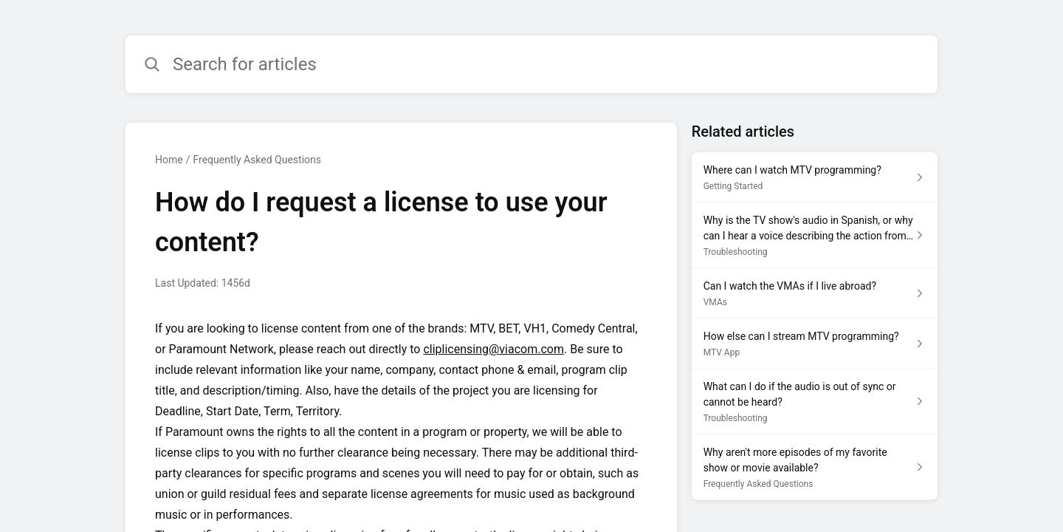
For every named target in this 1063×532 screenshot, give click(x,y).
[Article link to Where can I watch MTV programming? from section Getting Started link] (815, 177)
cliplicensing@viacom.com (493, 349)
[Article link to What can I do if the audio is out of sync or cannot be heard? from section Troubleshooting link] (815, 401)
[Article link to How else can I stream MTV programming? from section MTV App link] (815, 343)
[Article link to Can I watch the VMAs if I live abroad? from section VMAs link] (815, 293)
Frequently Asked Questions (257, 160)
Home (169, 160)
